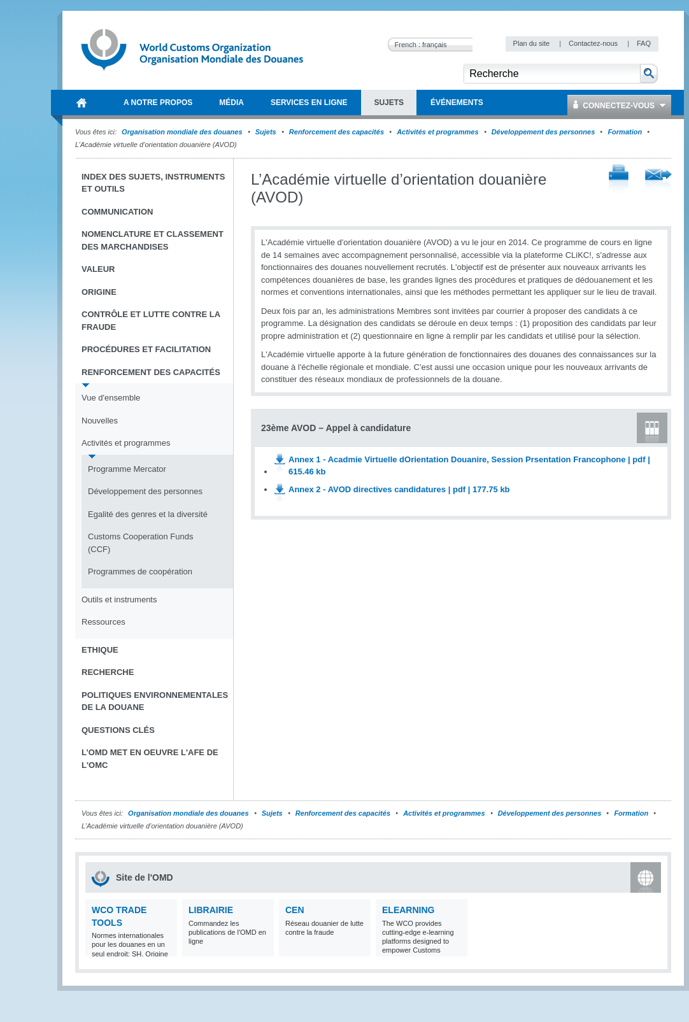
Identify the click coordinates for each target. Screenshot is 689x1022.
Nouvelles (100, 420)
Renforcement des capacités (336, 132)
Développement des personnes (543, 132)
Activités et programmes (437, 132)
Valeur (98, 269)
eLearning (408, 910)
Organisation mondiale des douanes (182, 132)
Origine (99, 292)
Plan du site (532, 43)
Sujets (265, 132)
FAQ (644, 43)
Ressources (103, 622)
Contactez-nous (594, 43)
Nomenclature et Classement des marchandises (153, 240)
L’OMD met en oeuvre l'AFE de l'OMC (150, 759)
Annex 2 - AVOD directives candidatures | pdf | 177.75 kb (399, 489)
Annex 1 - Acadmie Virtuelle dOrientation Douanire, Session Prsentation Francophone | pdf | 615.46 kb (469, 466)
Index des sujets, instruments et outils (153, 183)
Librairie (210, 910)
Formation (624, 132)
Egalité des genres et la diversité (148, 514)
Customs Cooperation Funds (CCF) (140, 543)
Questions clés (118, 730)
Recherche (108, 672)
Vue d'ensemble (111, 397)
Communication (117, 211)
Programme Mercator (127, 469)
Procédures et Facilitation (146, 349)
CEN (294, 910)
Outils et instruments (119, 599)
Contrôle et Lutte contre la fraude (151, 320)
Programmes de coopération (140, 571)
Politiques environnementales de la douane (155, 701)
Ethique (100, 650)
